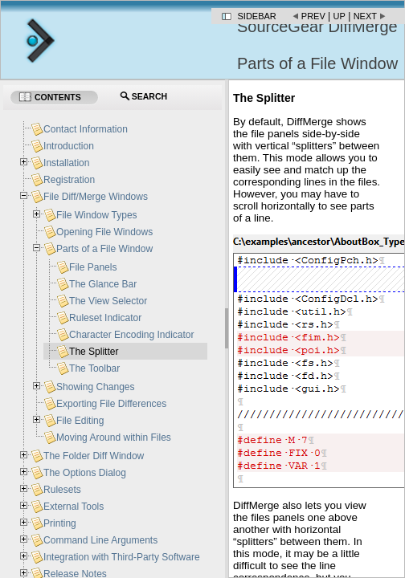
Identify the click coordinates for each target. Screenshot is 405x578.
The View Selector (108, 301)
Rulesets (62, 489)
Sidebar (257, 16)
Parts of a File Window (104, 248)
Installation (66, 163)
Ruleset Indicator (105, 318)
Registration (69, 179)
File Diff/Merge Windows (95, 196)
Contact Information (85, 129)
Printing (59, 523)
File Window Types (96, 215)
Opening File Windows (104, 232)
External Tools (73, 506)
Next (365, 16)
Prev (313, 16)
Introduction (68, 146)
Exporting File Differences (111, 403)
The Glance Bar (103, 284)
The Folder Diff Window (93, 456)
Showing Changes (95, 387)
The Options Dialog (84, 472)
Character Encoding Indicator (131, 334)
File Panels (93, 267)
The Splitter (93, 351)
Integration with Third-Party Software (121, 557)
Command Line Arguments (100, 540)
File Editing (80, 420)
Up (339, 16)
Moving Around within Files (113, 437)
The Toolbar (94, 368)
